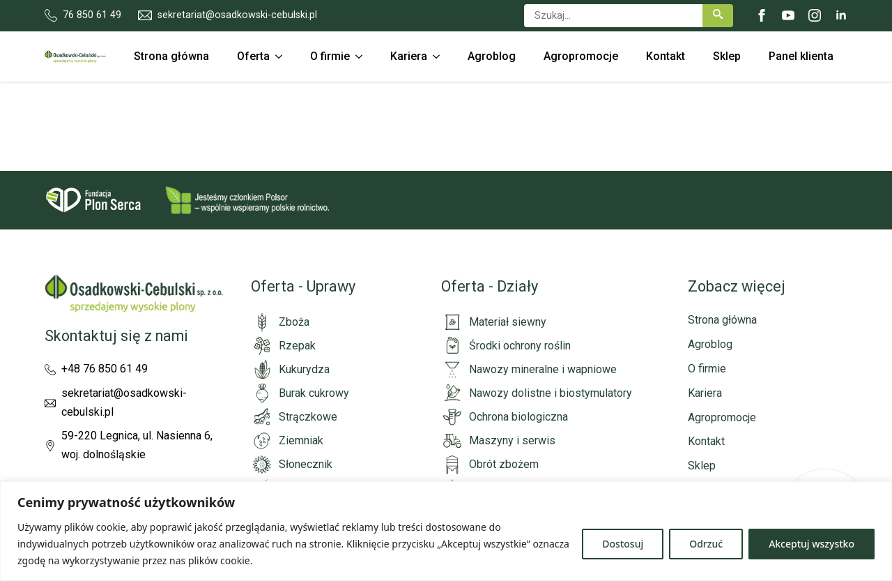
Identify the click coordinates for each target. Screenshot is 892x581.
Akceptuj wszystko (811, 543)
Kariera (408, 56)
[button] (717, 15)
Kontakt (665, 56)
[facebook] (761, 15)
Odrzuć (706, 543)
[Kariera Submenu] (440, 56)
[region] (446, 531)
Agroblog (492, 56)
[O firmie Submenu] (363, 56)
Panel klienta (801, 56)
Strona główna (171, 56)
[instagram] (814, 15)
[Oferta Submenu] (283, 56)
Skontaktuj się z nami (116, 336)
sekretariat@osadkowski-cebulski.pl (124, 402)
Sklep (727, 56)
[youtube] (788, 15)
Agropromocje (581, 56)
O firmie (330, 56)
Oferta (253, 56)
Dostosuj (622, 543)
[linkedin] (841, 15)
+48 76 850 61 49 (104, 368)
